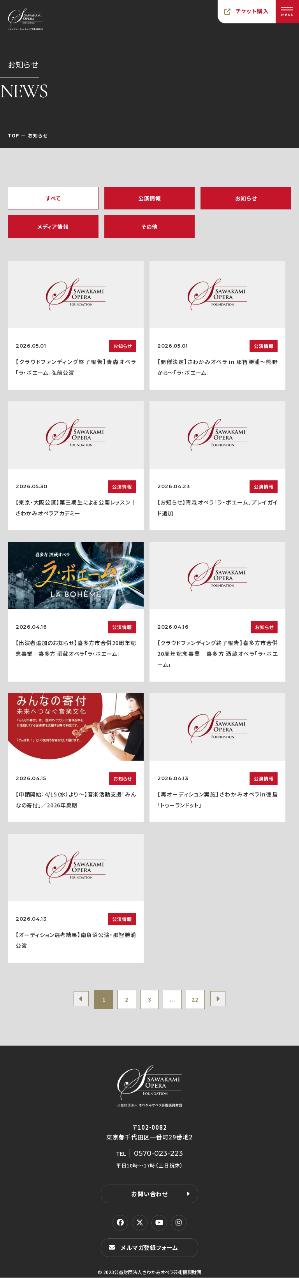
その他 (149, 226)
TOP (13, 135)
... (173, 1000)
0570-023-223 (158, 1154)
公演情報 (149, 198)
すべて (53, 198)
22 (196, 1000)
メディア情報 (53, 226)
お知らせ (246, 198)
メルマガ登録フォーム (149, 1248)
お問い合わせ (149, 1194)
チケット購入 (252, 11)
